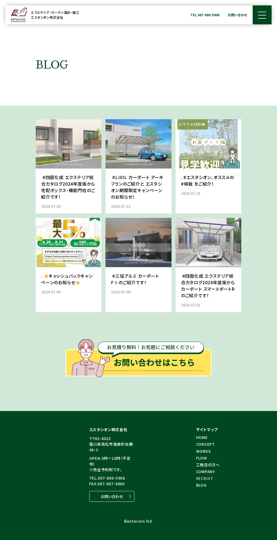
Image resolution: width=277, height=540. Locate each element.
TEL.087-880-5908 (204, 14)
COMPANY (205, 471)
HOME (202, 437)
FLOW (201, 458)
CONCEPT (205, 444)
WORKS (203, 451)
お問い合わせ (237, 14)
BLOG (201, 485)
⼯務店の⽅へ (208, 464)
